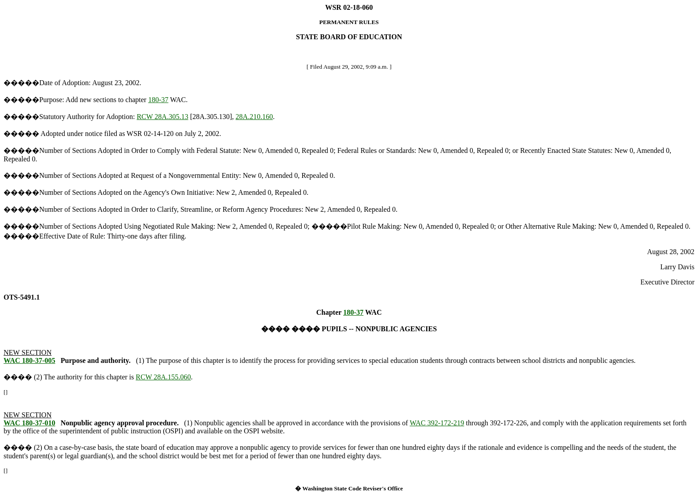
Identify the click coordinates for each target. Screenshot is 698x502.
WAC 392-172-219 (437, 423)
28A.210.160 (254, 116)
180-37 (158, 99)
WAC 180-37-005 (29, 360)
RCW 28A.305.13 (163, 116)
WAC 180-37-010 (29, 423)
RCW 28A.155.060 (163, 377)
